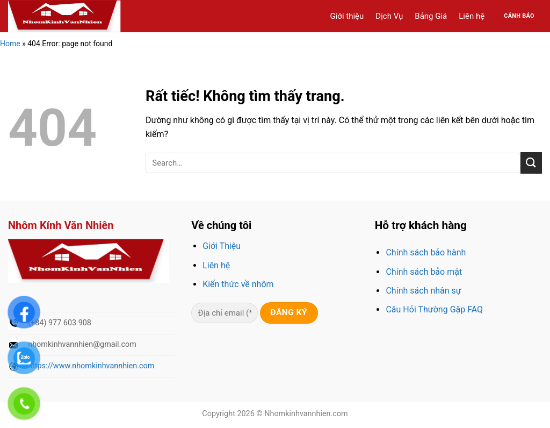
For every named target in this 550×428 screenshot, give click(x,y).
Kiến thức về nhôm (237, 284)
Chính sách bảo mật (424, 272)
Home (10, 43)
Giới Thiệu (221, 246)
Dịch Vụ (389, 16)
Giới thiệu (347, 16)
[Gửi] (531, 162)
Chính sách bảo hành (426, 252)
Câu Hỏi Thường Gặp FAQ (434, 309)
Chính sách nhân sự (423, 291)
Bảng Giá (431, 16)
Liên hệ (471, 16)
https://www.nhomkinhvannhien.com (91, 365)
